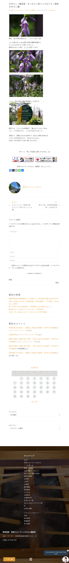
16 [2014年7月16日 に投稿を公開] (28, 387)
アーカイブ (12, 412)
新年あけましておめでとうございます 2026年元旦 (26, 309)
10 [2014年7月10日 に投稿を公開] (34, 383)
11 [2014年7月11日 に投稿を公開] (41, 383)
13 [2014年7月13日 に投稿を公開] (54, 383)
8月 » (37, 402)
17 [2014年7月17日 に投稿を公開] (34, 387)
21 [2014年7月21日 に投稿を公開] (15, 392)
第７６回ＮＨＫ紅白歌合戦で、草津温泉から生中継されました (30, 306)
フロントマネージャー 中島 (19, 330)
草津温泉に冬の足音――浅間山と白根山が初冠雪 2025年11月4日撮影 (33, 328)
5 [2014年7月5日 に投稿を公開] (47, 378)
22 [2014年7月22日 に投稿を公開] (21, 392)
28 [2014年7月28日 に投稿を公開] (15, 396)
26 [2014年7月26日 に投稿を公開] (47, 392)
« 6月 (32, 402)
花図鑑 (33, 10)
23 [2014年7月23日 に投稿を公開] (28, 392)
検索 (10, 280)
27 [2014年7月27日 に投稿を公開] (54, 392)
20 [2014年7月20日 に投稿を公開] (54, 387)
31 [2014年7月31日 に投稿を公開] (34, 396)
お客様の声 (12, 334)
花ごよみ (28, 10)
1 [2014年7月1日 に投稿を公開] (21, 378)
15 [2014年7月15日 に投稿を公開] (21, 387)
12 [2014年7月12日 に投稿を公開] (47, 383)
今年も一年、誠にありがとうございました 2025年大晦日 (28, 312)
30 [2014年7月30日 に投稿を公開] (28, 396)
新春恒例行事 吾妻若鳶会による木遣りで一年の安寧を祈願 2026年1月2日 (33, 298)
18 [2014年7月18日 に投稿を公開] (41, 387)
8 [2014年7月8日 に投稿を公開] (21, 383)
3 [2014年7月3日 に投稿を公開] (34, 378)
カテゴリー (12, 425)
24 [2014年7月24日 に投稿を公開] (34, 392)
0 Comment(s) (52, 10)
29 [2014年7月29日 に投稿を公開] (21, 396)
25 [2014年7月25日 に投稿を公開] (41, 392)
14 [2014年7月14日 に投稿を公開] (15, 387)
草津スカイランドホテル (16, 10)
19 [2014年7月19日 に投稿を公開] (47, 387)
